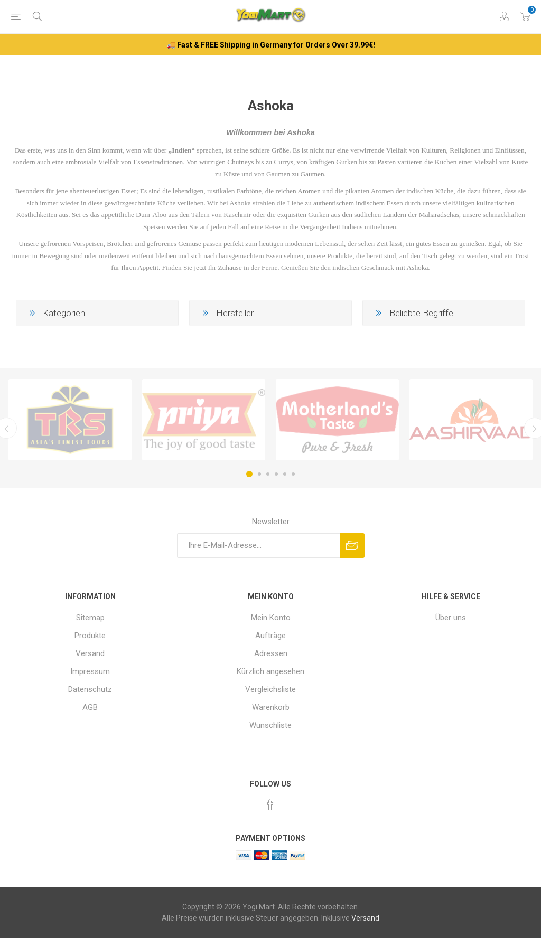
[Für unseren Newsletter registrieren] (258, 545)
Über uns (450, 617)
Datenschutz (90, 689)
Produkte (90, 635)
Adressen (270, 653)
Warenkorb (271, 707)
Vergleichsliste (270, 689)
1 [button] (249, 474)
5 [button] (284, 474)
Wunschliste (270, 725)
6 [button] (293, 474)
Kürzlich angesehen (270, 671)
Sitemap (90, 617)
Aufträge (270, 635)
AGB (90, 707)
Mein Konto (271, 617)
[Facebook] (270, 804)
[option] (70, 419)
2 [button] (259, 474)
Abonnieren (352, 545)
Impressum (90, 671)
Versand (90, 653)
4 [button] (276, 474)
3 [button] (267, 474)
